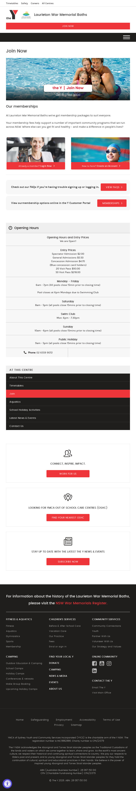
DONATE (54, 663)
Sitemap (76, 725)
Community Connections (106, 626)
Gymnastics (13, 636)
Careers (35, 3)
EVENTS (53, 682)
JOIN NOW (68, 26)
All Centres (48, 3)
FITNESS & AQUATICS (19, 619)
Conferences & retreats (20, 679)
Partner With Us (101, 636)
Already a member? (35, 166)
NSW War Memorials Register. (81, 603)
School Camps (14, 668)
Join (12, 394)
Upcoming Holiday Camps (21, 689)
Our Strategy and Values (106, 647)
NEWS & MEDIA (58, 676)
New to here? (99, 166)
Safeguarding (40, 720)
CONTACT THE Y (102, 681)
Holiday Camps (15, 674)
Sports (9, 641)
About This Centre (21, 377)
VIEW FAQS (112, 187)
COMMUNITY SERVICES (106, 619)
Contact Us (16, 426)
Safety (24, 3)
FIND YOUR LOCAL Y (61, 657)
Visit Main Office (101, 693)
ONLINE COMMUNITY (104, 657)
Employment (64, 720)
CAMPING (12, 657)
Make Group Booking (18, 684)
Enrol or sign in (57, 647)
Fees (51, 641)
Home (20, 720)
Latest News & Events (22, 418)
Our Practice (56, 636)
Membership (13, 647)
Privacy (59, 725)
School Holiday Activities (24, 410)
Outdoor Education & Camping (24, 663)
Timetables (12, 3)
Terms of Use (111, 720)
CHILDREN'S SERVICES (62, 619)
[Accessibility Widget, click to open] (7, 783)
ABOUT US (55, 689)
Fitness (10, 626)
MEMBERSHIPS (110, 203)
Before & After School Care (65, 626)
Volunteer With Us (102, 641)
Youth (95, 631)
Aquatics (14, 402)
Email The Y (99, 688)
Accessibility (88, 720)
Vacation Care (57, 631)
